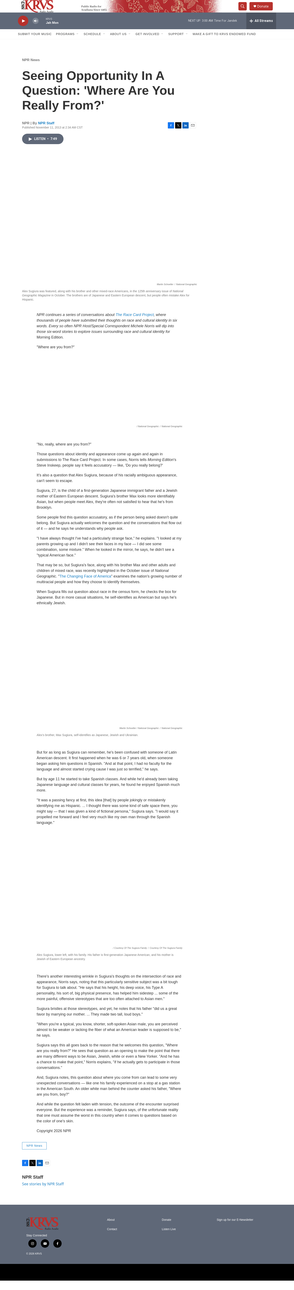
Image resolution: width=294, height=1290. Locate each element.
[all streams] (261, 30)
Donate (265, 11)
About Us (118, 43)
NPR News (31, 69)
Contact (112, 1238)
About (111, 1229)
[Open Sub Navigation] (77, 43)
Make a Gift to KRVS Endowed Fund (224, 43)
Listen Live (169, 1238)
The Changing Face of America (85, 586)
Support (176, 43)
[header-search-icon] (244, 11)
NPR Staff (46, 133)
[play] (23, 30)
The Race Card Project (135, 324)
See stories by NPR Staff (43, 1193)
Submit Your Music (35, 43)
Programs (65, 43)
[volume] (35, 30)
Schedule (92, 43)
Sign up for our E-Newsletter (235, 1229)
